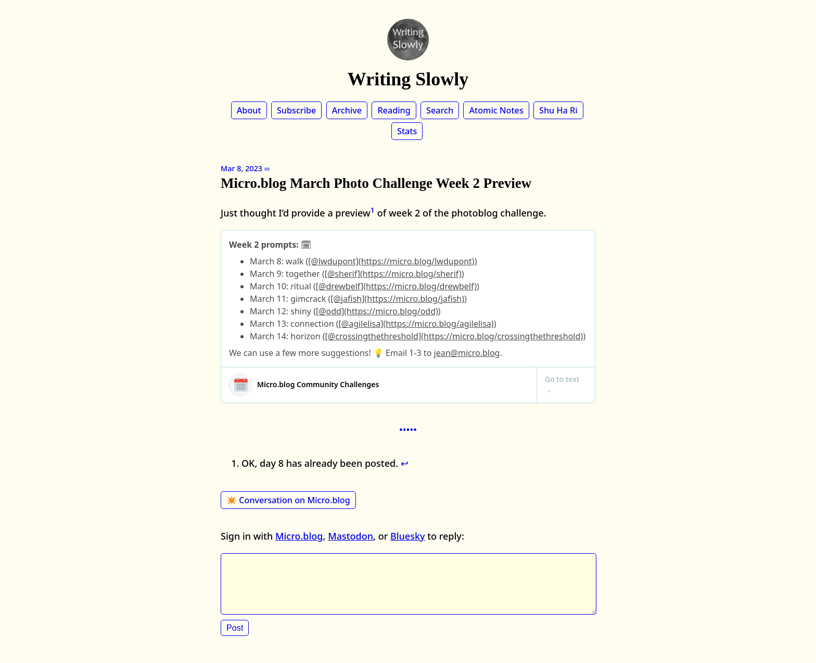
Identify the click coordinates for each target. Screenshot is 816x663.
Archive (347, 110)
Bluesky (407, 536)
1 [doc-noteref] (373, 210)
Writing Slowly (408, 79)
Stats (407, 131)
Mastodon (350, 536)
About (249, 110)
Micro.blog (299, 536)
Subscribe (296, 110)
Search (439, 110)
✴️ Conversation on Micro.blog (288, 500)
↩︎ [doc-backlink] (405, 463)
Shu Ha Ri (558, 110)
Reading (393, 110)
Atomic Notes (496, 110)
